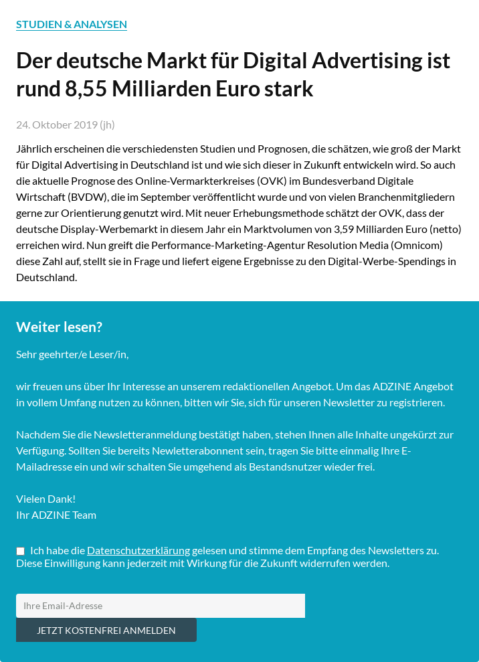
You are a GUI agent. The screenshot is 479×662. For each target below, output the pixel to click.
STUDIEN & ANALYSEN (71, 23)
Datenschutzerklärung (138, 550)
